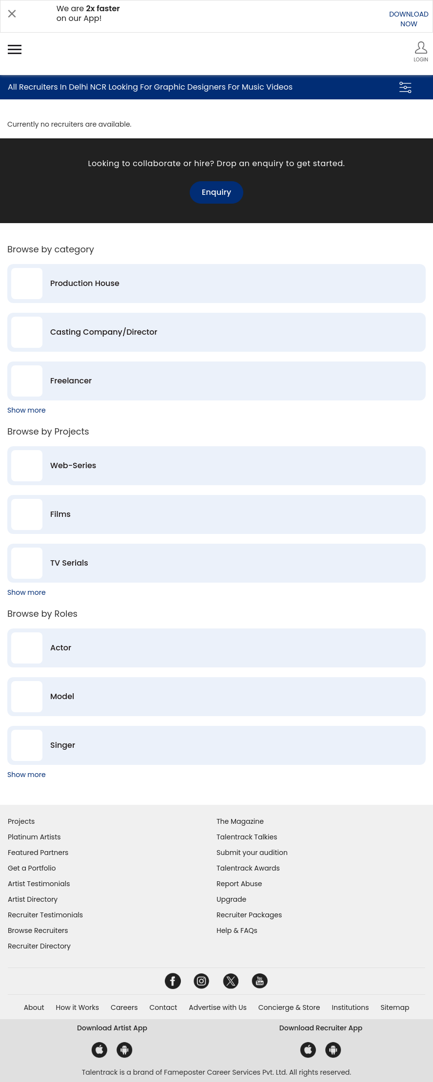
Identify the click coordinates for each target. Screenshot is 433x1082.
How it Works (77, 1007)
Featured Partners (38, 852)
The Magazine (240, 821)
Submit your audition (252, 852)
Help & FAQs (236, 930)
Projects (21, 821)
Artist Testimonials (39, 884)
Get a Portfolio (32, 868)
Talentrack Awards (248, 868)
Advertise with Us (217, 1007)
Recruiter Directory (39, 946)
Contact (163, 1007)
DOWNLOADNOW (409, 19)
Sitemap (395, 1007)
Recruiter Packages (249, 915)
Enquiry (216, 192)
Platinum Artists (34, 837)
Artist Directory (33, 899)
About (34, 1007)
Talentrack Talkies (246, 837)
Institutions (350, 1007)
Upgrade (231, 899)
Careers (124, 1007)
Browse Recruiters (38, 930)
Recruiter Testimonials (45, 915)
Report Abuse (239, 884)
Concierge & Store (289, 1007)
